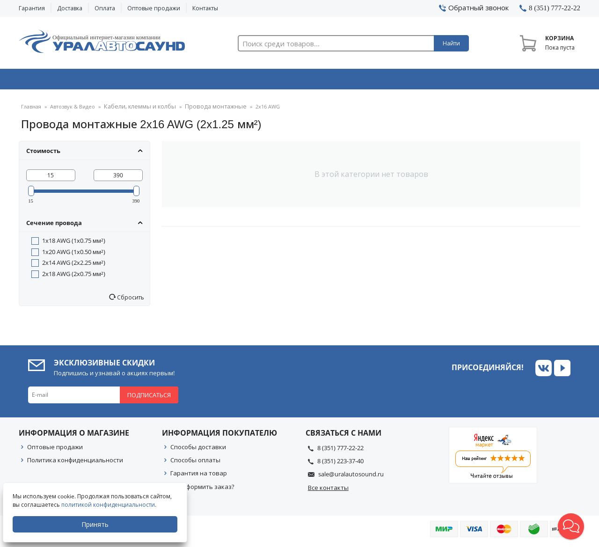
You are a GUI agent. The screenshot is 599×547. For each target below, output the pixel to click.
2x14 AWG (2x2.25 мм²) (73, 265)
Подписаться (149, 398)
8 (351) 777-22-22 (340, 450)
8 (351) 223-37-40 (340, 463)
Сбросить (130, 300)
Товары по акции (527, 81)
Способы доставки (198, 449)
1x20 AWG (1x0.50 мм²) (73, 254)
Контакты (205, 8)
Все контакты (328, 490)
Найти (451, 43)
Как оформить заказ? (202, 489)
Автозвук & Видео (74, 81)
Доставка (69, 8)
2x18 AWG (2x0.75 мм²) (73, 276)
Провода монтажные (204, 109)
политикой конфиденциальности (110, 505)
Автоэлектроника (302, 81)
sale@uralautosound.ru (351, 477)
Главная (31, 109)
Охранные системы (188, 81)
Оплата (105, 8)
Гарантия (32, 8)
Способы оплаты (195, 463)
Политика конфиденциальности (75, 463)
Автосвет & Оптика (416, 81)
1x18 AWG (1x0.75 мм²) (73, 243)
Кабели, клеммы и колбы (136, 109)
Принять (96, 524)
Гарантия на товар (198, 476)
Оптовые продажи (153, 8)
